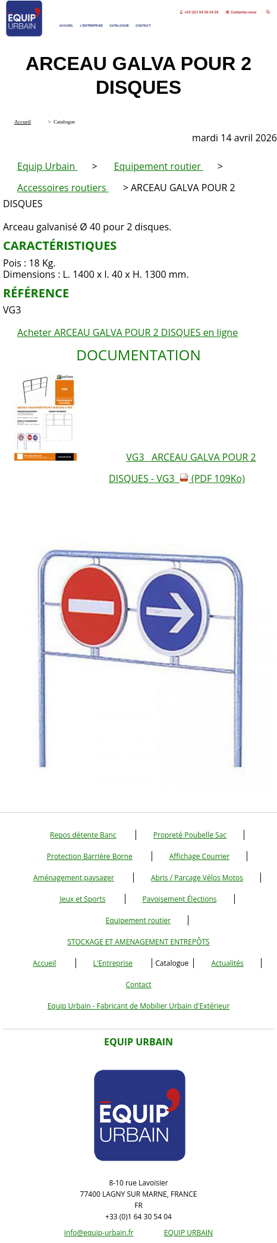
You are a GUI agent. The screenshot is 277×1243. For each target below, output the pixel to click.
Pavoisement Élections (180, 899)
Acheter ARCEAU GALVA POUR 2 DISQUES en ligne (127, 332)
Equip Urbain (47, 166)
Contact (138, 984)
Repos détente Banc (83, 835)
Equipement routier (158, 166)
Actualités (227, 963)
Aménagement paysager (73, 878)
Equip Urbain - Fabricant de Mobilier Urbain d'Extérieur (139, 1006)
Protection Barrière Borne (90, 856)
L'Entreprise (113, 963)
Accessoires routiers (63, 187)
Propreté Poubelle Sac (189, 835)
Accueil (44, 963)
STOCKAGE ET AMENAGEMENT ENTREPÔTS (138, 942)
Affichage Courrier (199, 856)
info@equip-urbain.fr (99, 1233)
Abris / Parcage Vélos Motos (197, 878)
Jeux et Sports (82, 899)
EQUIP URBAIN (188, 1233)
